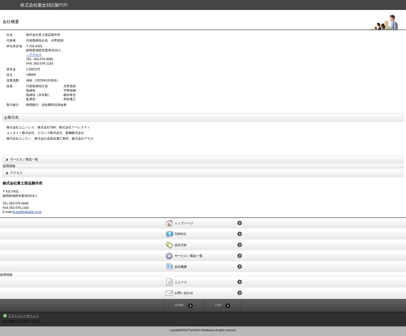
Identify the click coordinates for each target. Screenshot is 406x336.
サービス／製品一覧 (24, 159)
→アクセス (34, 55)
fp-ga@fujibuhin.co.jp (26, 212)
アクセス (16, 173)
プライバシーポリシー (23, 316)
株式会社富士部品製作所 (205, 5)
